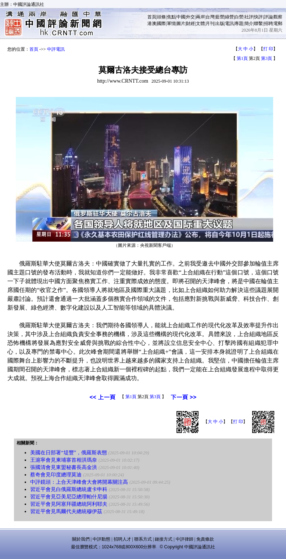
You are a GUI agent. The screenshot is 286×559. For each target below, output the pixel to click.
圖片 (180, 23)
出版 (219, 23)
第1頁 (242, 58)
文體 (200, 23)
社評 (248, 16)
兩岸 (200, 16)
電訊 (229, 23)
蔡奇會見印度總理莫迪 (56, 474)
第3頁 (266, 58)
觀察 (278, 16)
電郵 (278, 23)
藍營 (219, 16)
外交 (190, 16)
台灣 (209, 16)
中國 (180, 16)
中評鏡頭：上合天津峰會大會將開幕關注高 (79, 482)
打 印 (268, 48)
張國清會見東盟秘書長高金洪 (63, 467)
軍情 (171, 23)
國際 (161, 23)
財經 (190, 23)
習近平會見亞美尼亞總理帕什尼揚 (68, 497)
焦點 (171, 16)
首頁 (151, 16)
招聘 (268, 23)
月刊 (209, 23)
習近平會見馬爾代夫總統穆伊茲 (66, 511)
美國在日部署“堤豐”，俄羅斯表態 (68, 452)
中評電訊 (56, 49)
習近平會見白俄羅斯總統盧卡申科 (68, 489)
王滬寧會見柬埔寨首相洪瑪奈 (63, 460)
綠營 (229, 16)
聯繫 (258, 23)
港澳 (151, 23)
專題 (239, 23)
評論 (268, 16)
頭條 (161, 16)
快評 (258, 16)
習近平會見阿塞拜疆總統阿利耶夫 (68, 504)
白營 (239, 16)
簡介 (248, 23)
